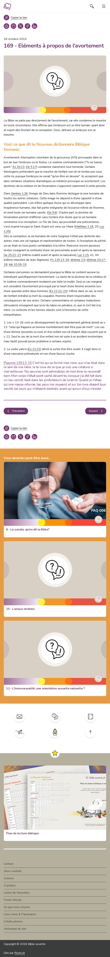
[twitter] (20, 26)
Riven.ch (19, 953)
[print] (6, 26)
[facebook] (27, 26)
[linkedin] (34, 26)
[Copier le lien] (15, 17)
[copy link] (13, 26)
